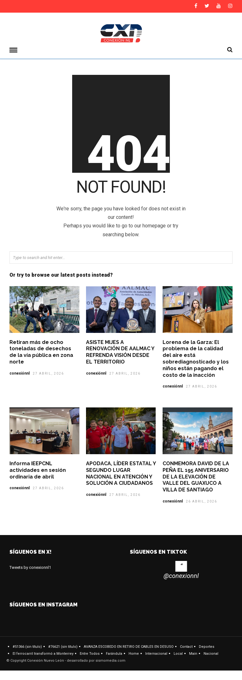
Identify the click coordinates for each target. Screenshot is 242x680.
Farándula (114, 654)
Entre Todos (90, 654)
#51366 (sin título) (27, 647)
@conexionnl (181, 576)
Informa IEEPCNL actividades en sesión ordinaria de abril (37, 470)
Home (134, 654)
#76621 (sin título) (63, 647)
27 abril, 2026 (48, 373)
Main (193, 654)
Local (178, 654)
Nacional (211, 654)
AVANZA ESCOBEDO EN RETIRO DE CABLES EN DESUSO (129, 647)
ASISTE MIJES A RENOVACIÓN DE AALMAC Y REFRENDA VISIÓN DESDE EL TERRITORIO (120, 352)
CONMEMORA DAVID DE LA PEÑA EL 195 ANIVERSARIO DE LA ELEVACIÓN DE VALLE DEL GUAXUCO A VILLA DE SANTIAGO (196, 476)
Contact (186, 647)
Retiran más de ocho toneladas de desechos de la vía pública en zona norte (41, 352)
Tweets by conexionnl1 (30, 567)
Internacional (156, 654)
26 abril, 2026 (201, 501)
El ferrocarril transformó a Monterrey (43, 654)
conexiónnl (19, 373)
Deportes (206, 647)
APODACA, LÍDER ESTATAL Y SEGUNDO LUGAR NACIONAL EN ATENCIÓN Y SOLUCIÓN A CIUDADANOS (121, 473)
